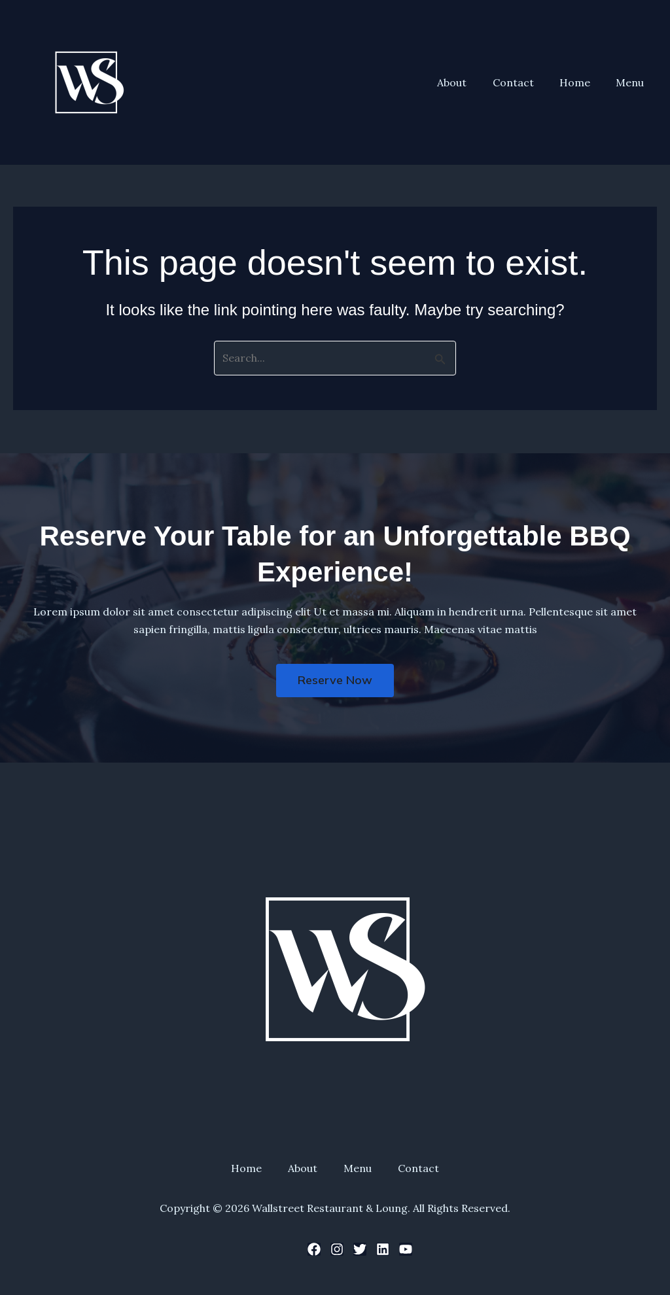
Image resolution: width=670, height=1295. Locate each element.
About (469, 82)
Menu (632, 82)
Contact (525, 82)
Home (582, 82)
